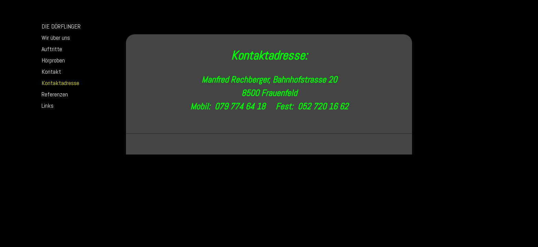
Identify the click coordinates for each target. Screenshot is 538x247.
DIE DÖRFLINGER (61, 26)
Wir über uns (56, 38)
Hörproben (53, 60)
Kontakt (51, 71)
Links (48, 105)
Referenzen (55, 94)
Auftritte (52, 49)
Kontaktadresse (60, 83)
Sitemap (194, 163)
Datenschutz (172, 163)
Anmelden (393, 170)
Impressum (146, 163)
